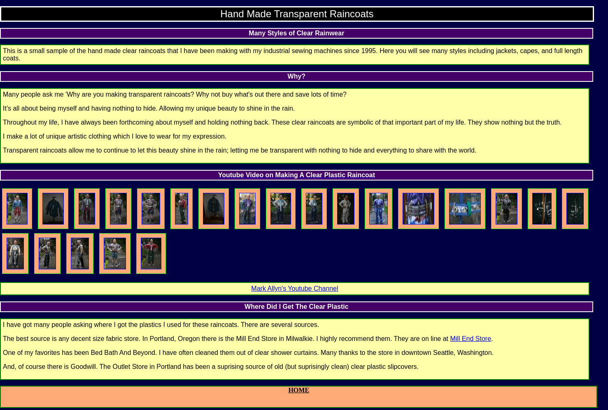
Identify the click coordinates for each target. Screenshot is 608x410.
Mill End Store (470, 338)
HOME (298, 390)
